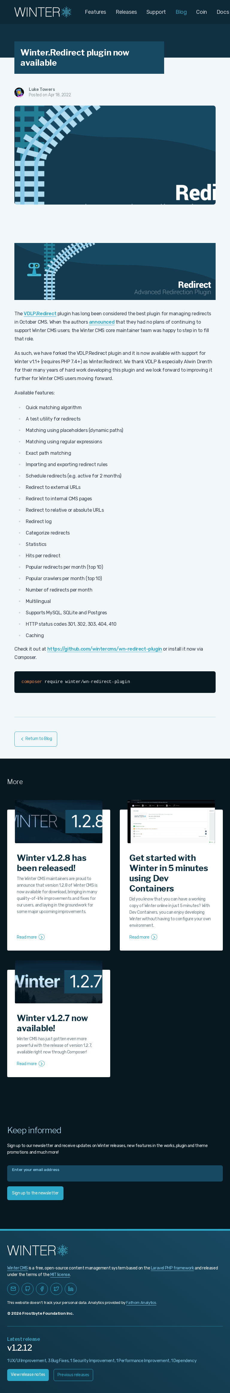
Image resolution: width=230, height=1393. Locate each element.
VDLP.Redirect (40, 313)
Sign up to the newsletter (35, 1193)
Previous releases (73, 1374)
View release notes (28, 1374)
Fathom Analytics (141, 1302)
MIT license (60, 1274)
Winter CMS (17, 1268)
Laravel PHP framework (172, 1268)
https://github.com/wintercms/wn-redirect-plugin (104, 649)
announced (101, 322)
